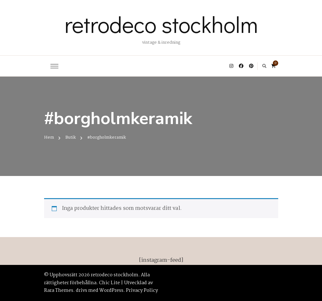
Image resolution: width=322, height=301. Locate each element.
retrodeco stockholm (161, 24)
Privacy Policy (142, 290)
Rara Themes (58, 290)
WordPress (111, 290)
